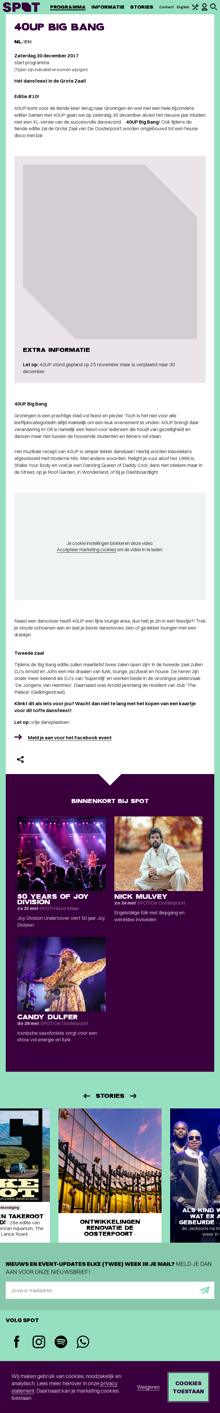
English (183, 7)
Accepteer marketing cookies (86, 549)
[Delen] (20, 759)
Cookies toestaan (188, 1387)
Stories (142, 7)
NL (18, 42)
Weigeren (148, 1387)
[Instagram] (39, 1342)
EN (28, 42)
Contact (166, 7)
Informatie (107, 7)
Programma (68, 7)
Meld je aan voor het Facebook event (70, 737)
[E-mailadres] (110, 1290)
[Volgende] (134, 1096)
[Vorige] (86, 1096)
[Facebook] (17, 1342)
